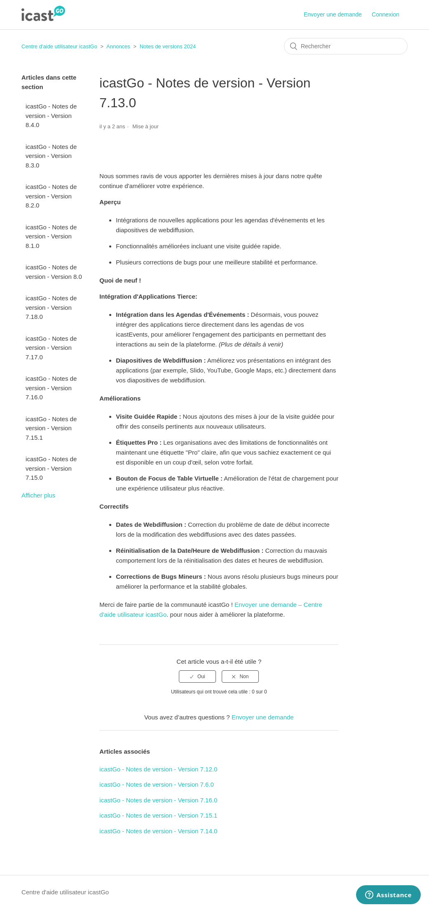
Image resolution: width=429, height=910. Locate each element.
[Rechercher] (346, 46)
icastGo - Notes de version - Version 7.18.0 (51, 307)
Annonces (118, 46)
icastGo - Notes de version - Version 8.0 (54, 272)
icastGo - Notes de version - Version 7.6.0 (156, 784)
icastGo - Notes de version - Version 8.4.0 (51, 115)
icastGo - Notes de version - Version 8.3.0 (51, 156)
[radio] (197, 676)
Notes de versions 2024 (168, 46)
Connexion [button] (385, 14)
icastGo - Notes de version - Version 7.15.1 (51, 428)
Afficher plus (38, 495)
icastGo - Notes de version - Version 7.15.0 (51, 468)
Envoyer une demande (333, 14)
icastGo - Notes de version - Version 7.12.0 (158, 769)
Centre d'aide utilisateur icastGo (59, 46)
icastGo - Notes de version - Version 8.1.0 (51, 236)
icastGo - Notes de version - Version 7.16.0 (51, 388)
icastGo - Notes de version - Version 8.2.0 (51, 196)
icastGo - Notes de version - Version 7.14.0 (158, 831)
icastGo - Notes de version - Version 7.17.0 (51, 348)
